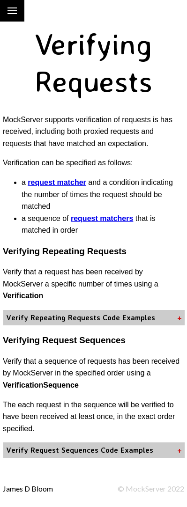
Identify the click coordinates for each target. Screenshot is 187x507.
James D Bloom (28, 488)
